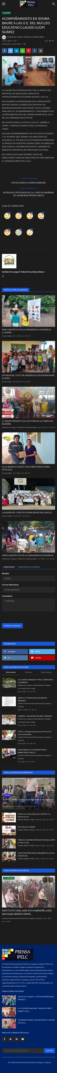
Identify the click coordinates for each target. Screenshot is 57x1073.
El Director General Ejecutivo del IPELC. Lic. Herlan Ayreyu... (34, 815)
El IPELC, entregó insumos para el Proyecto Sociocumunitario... (34, 732)
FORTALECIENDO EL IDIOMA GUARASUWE (28, 182)
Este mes (28, 672)
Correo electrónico (10, 585)
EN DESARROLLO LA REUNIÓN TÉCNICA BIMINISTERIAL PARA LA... (32, 751)
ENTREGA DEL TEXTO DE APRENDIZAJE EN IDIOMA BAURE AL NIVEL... (28, 376)
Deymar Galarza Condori (11, 806)
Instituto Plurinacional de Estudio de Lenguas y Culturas (34, 705)
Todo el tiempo (46, 672)
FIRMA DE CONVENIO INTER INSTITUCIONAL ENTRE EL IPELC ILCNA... (36, 841)
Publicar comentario (12, 626)
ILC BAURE (6, 13)
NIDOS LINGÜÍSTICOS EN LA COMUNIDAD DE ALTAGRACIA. (28, 555)
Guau (30, 240)
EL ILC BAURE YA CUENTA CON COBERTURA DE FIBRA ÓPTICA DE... (26, 468)
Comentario (7, 596)
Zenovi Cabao (7, 336)
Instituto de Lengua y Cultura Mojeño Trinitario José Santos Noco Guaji (34, 686)
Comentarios (9, 567)
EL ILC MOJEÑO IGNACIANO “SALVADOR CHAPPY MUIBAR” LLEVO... (35, 1009)
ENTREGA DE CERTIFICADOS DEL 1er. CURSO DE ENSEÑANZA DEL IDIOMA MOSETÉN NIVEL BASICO (28, 194)
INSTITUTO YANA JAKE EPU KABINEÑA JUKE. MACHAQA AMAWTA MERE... (27, 912)
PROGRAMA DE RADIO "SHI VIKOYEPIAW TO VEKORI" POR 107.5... (36, 1021)
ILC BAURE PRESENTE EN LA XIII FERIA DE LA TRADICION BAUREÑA (27, 422)
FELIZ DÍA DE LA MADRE (26, 827)
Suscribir (49, 1051)
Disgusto (18, 223)
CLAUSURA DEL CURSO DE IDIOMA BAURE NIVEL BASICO (27, 512)
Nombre (5, 573)
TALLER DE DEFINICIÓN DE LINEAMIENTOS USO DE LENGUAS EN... (36, 854)
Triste (18, 240)
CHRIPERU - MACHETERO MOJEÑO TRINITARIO (35, 716)
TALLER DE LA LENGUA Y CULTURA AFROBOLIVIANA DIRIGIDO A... (36, 998)
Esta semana (11, 672)
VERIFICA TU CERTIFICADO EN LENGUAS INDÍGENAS (32, 699)
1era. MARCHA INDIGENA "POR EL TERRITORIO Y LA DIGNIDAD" (36, 681)
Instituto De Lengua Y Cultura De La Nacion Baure (23, 37)
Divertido (41, 223)
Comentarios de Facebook (29, 567)
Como (7, 223)
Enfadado (7, 240)
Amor (30, 223)
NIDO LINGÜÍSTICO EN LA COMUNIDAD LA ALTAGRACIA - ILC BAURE (27, 331)
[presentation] (18, 617)
